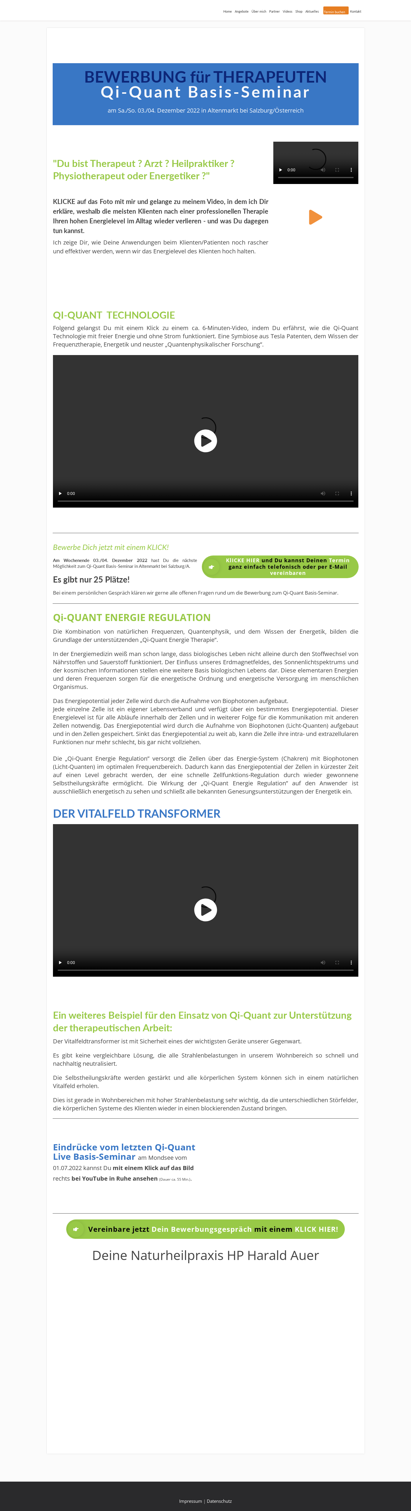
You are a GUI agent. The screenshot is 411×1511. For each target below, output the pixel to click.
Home (227, 11)
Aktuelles (312, 11)
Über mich (259, 11)
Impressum (190, 1501)
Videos (287, 11)
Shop (298, 11)
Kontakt (355, 11)
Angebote (242, 11)
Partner (274, 11)
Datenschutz (219, 1501)
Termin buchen (334, 12)
